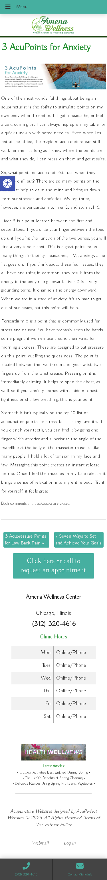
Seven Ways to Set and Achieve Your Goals (78, 539)
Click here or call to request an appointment (53, 566)
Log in (70, 843)
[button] (7, 183)
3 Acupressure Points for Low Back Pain (25, 539)
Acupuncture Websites (31, 811)
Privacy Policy (58, 825)
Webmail (40, 843)
